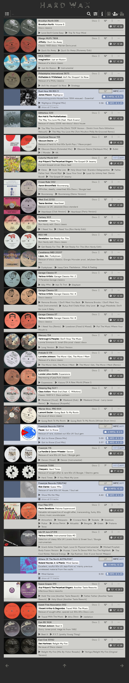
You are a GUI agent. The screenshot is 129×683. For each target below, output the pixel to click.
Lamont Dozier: (46, 412)
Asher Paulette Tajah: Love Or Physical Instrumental (68, 547)
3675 (66, 73)
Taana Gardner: (45, 203)
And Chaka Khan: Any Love (77, 305)
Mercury (42, 335)
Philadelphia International (50, 73)
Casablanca (43, 252)
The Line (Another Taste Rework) (58, 596)
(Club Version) (52, 211)
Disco (94, 20)
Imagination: (44, 59)
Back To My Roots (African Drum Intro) (92, 420)
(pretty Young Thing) (65, 634)
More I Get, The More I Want (56, 364)
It (43, 634)
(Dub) (69, 400)
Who (44, 284)
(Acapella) (58, 403)
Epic (40, 622)
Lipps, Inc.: (43, 255)
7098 (51, 465)
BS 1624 (47, 622)
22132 (51, 199)
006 (56, 20)
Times (45, 477)
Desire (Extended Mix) (55, 149)
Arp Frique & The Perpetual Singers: (55, 161)
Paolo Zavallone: (46, 508)
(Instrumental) (70, 460)
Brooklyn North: (46, 24)
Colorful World (45, 157)
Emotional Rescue (47, 137)
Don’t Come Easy (51, 32)
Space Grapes (45, 583)
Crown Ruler (44, 182)
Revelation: (43, 238)
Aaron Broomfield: (47, 185)
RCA (40, 370)
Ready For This (49, 246)
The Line (57, 169)
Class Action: (44, 391)
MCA (40, 56)
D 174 (49, 352)
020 (51, 112)
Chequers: (43, 469)
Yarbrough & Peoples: (49, 338)
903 (49, 217)
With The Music (50, 616)
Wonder (44, 152)
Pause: (41, 430)
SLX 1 (54, 388)
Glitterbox (43, 112)
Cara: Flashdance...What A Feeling (76, 267)
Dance (57, 523)
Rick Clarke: (44, 486)
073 (50, 504)
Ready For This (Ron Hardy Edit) (81, 246)
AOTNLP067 (66, 559)
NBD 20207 (56, 252)
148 (45, 234)
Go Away (47, 50)
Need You (45, 229)
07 (55, 314)
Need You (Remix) (49, 326)
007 (56, 157)
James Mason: (45, 94)
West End (43, 199)
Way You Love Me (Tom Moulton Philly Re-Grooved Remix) (81, 131)
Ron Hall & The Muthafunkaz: (52, 116)
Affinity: (42, 42)
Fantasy (42, 217)
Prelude (42, 352)
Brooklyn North (46, 20)
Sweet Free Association (49, 604)
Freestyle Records (47, 426)
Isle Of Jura (44, 532)
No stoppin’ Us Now (52, 85)
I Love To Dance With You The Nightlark (85, 550)
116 (49, 448)
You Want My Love (67, 477)
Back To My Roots (52, 420)
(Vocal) (48, 400)
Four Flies (43, 504)
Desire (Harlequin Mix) (91, 149)
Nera (78, 519)
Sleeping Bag (44, 388)
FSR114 (60, 426)
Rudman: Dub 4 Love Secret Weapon (89, 553)
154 (49, 335)
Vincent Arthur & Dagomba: (51, 608)
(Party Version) (82, 211)
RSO (40, 234)
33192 (51, 639)
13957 (47, 56)
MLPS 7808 (52, 38)
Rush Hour (43, 91)
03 (55, 290)
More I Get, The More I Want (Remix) (98, 364)
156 (58, 137)
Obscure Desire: (46, 140)
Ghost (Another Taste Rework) (67, 599)
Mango (41, 38)
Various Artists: (45, 276)
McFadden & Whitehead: (50, 77)
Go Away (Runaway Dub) (75, 50)
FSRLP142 (61, 483)
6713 (45, 370)
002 (53, 182)
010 (54, 583)
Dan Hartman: (45, 643)
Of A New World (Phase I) (73, 382)
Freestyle (42, 448)
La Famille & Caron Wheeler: (52, 451)
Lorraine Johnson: (47, 356)
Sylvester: (43, 220)
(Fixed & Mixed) (77, 326)
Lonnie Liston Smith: (48, 374)
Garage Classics (46, 272)
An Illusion (47, 68)
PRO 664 (56, 408)
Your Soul (72, 173)
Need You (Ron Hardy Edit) (70, 229)
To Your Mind (75, 32)
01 (55, 272)
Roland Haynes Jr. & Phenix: (51, 562)
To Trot (60, 284)
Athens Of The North (48, 559)
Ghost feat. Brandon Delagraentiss (89, 169)
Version (46, 347)
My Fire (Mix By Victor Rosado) (59, 651)
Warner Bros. (44, 408)
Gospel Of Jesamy (58, 176)
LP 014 (53, 532)
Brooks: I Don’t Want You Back (59, 302)
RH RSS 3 (54, 91)
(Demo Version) (70, 194)
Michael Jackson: (46, 625)
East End (42, 639)
